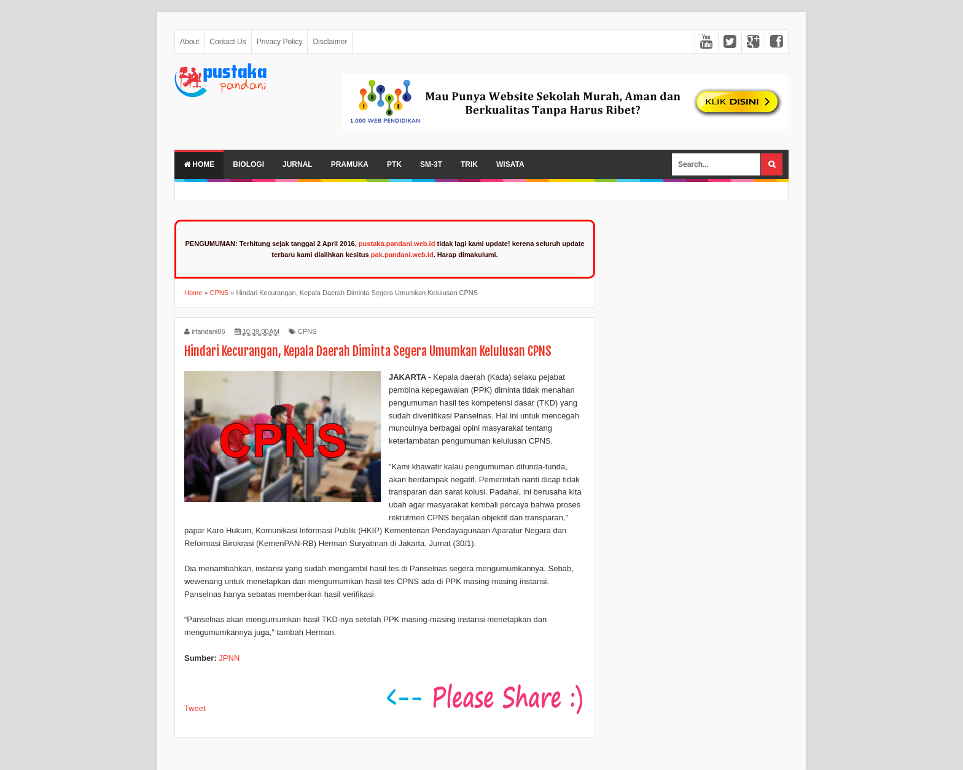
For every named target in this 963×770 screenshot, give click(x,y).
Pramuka (349, 164)
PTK (394, 164)
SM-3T (431, 164)
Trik (469, 164)
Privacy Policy (280, 41)
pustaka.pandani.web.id (397, 243)
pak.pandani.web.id (402, 254)
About (189, 41)
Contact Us (227, 41)
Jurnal (298, 164)
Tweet (195, 708)
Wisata (510, 164)
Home (199, 164)
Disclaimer (330, 41)
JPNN (229, 658)
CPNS (307, 331)
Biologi (248, 164)
